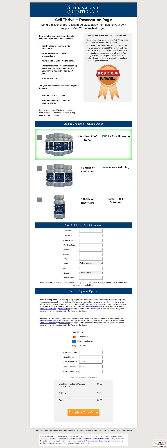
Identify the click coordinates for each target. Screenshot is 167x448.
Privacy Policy (64, 309)
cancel (78, 306)
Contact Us (108, 436)
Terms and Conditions (48, 309)
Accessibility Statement (101, 438)
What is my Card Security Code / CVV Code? (84, 377)
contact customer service (95, 306)
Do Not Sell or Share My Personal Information (74, 438)
